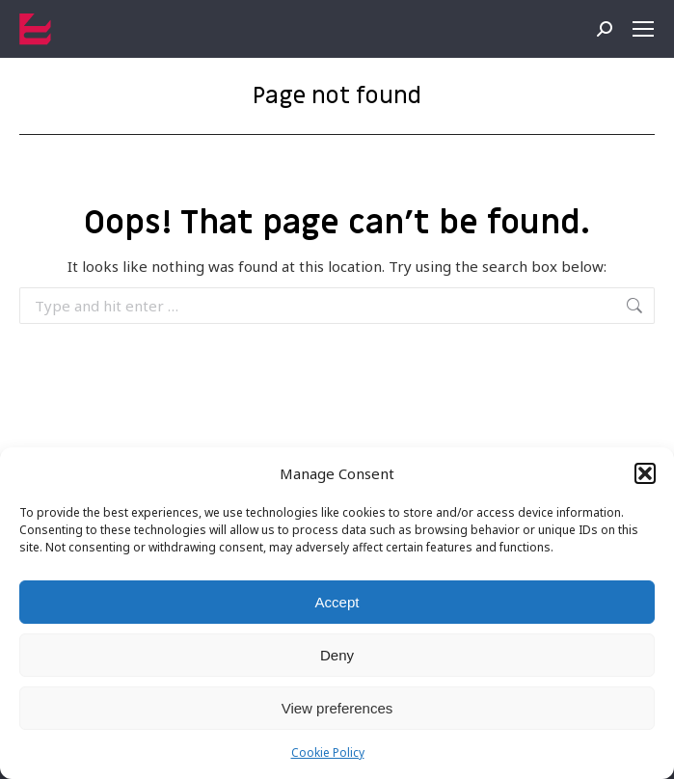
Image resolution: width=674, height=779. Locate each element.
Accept (337, 602)
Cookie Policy (327, 752)
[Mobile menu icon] (643, 28)
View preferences (337, 708)
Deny (337, 655)
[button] (645, 473)
